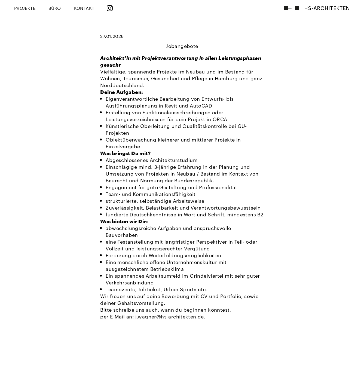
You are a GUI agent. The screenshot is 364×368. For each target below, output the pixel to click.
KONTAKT (84, 8)
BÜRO (54, 8)
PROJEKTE (24, 8)
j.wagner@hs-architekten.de (169, 316)
